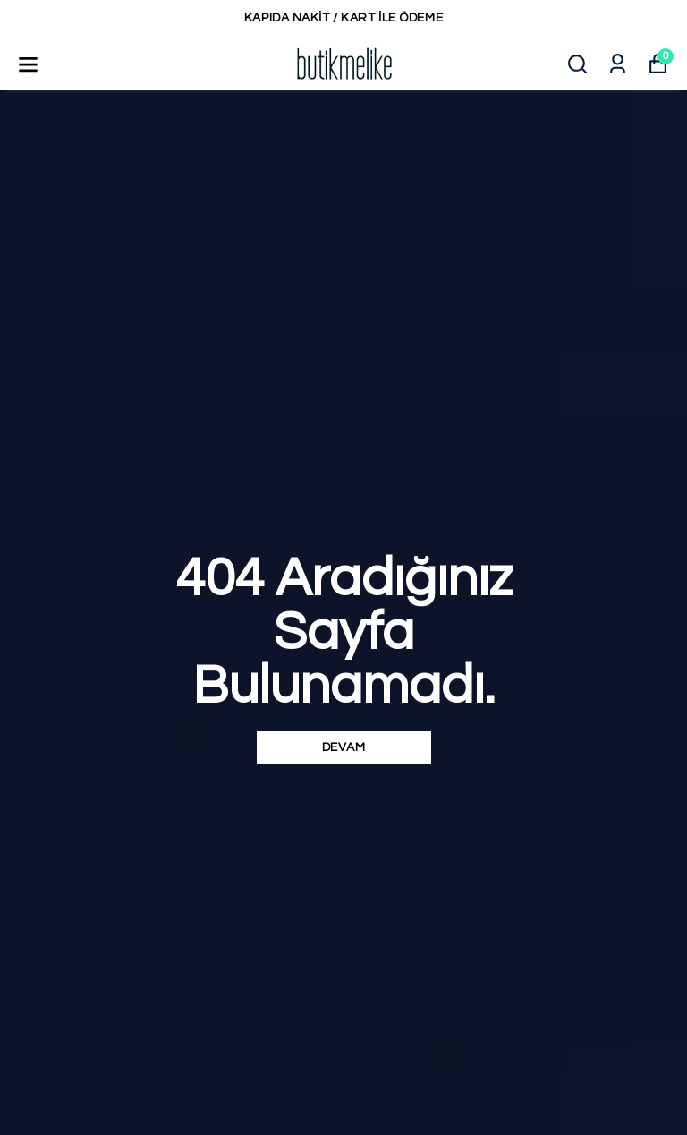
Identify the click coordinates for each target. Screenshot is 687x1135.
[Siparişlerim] (617, 64)
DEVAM (344, 747)
